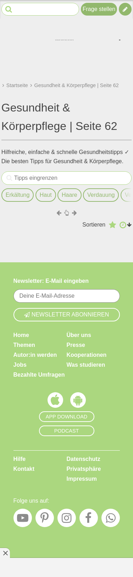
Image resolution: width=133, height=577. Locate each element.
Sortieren (93, 225)
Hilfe (19, 459)
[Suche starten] (9, 9)
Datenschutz (83, 459)
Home (21, 335)
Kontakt (24, 469)
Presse (76, 345)
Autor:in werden (35, 355)
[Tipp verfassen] (125, 9)
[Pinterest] (44, 520)
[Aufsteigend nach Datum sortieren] (126, 225)
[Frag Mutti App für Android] (78, 401)
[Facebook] (88, 520)
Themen (24, 345)
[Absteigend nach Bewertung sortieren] (112, 225)
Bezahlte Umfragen (39, 375)
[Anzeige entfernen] (5, 553)
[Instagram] (66, 520)
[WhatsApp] (110, 520)
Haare (69, 195)
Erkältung (18, 195)
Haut (46, 195)
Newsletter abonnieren (66, 315)
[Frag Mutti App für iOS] (55, 401)
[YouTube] (22, 520)
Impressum (82, 479)
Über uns (79, 335)
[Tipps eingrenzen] (9, 178)
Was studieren (86, 365)
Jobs (20, 365)
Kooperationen (87, 355)
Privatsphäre (84, 469)
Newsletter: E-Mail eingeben (51, 281)
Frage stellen (99, 9)
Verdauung (101, 195)
